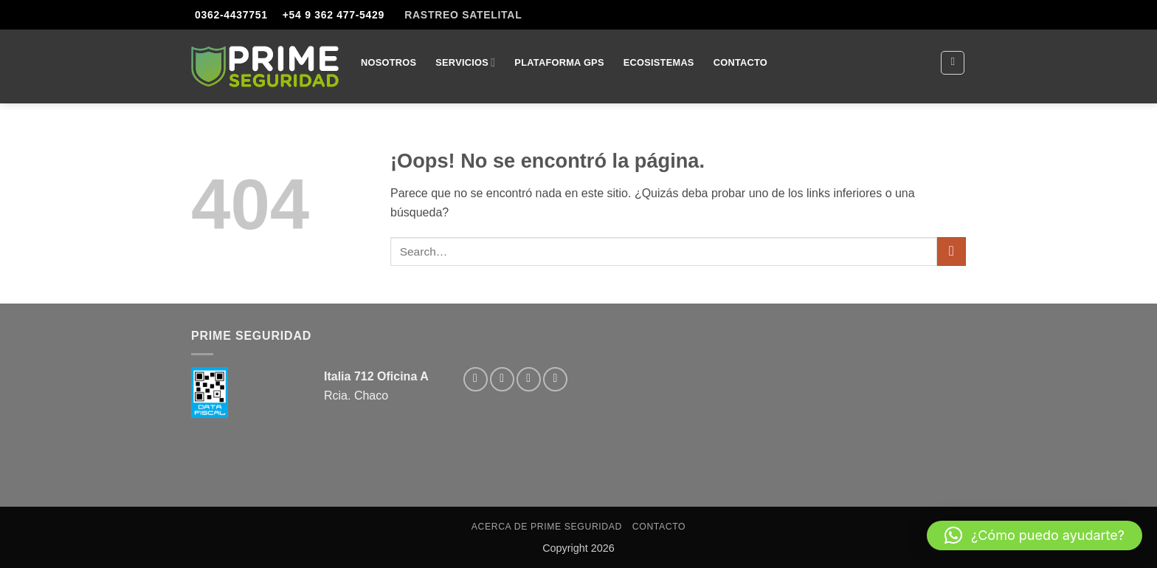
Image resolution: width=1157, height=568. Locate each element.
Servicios (465, 62)
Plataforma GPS (559, 62)
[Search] (952, 63)
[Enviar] (951, 251)
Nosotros (388, 62)
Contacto (740, 62)
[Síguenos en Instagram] (502, 379)
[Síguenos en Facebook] (475, 379)
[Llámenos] (555, 379)
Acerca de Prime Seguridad (547, 526)
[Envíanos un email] (529, 379)
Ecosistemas (659, 62)
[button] (1034, 535)
